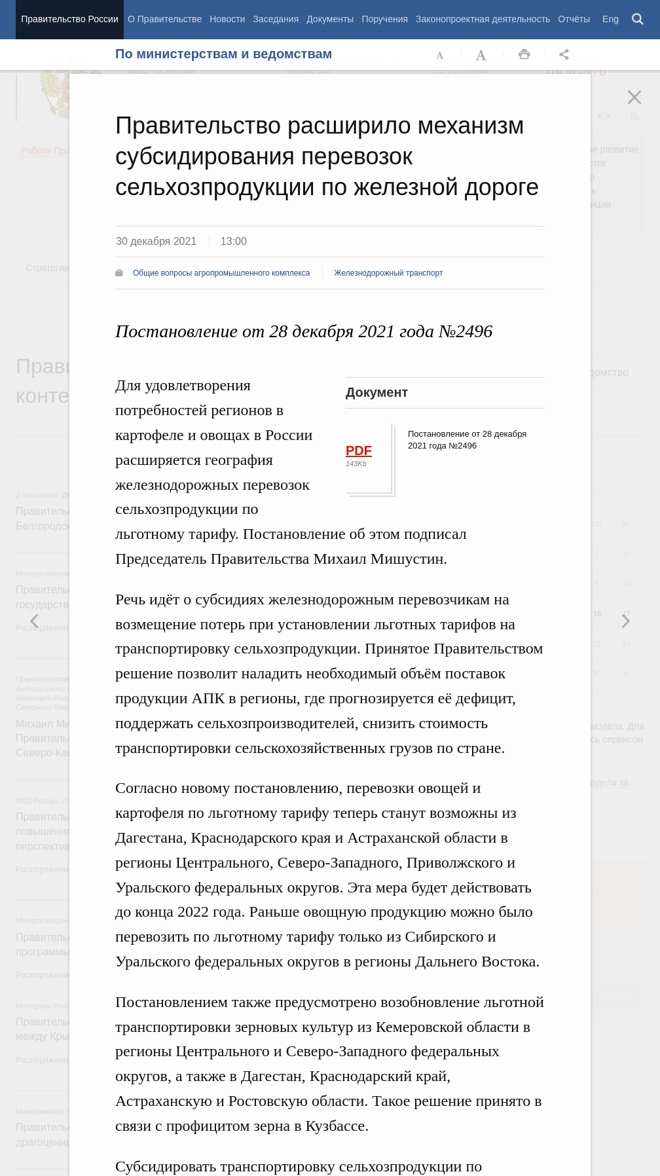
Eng (610, 19)
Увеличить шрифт (482, 55)
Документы (330, 19)
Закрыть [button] (643, 106)
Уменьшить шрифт (440, 55)
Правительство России (69, 19)
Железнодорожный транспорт (389, 273)
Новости (227, 19)
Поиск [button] (638, 19)
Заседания (276, 19)
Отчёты (574, 19)
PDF (359, 450)
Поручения (384, 19)
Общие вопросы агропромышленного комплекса (221, 273)
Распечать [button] (524, 55)
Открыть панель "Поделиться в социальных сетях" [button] (566, 55)
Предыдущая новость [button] (625, 620)
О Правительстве (165, 19)
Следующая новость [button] (34, 620)
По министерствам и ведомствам (223, 53)
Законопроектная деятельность (483, 19)
